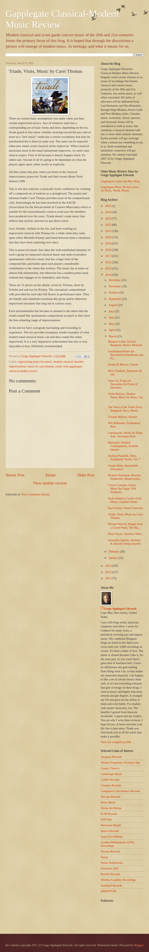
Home (51, 475)
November (115, 286)
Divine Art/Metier (111, 808)
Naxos (104, 857)
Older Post (85, 475)
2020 (108, 237)
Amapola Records (111, 756)
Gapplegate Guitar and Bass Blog (120, 181)
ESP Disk (106, 819)
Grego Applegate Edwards (120, 608)
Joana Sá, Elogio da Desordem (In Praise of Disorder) (122, 384)
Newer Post (15, 475)
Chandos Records (111, 785)
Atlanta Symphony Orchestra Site (120, 762)
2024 (108, 212)
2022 (108, 224)
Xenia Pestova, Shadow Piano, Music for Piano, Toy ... (125, 397)
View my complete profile (116, 742)
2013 (108, 565)
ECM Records (109, 813)
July (111, 311)
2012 (108, 572)
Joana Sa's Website (112, 836)
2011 (108, 578)
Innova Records (110, 831)
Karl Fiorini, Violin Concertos (125, 508)
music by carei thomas (41, 366)
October (114, 292)
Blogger (138, 945)
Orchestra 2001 (110, 868)
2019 (108, 243)
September (115, 298)
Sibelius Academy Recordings (118, 879)
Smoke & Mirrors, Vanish (123, 364)
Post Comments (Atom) (35, 494)
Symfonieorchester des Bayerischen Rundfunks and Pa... (125, 355)
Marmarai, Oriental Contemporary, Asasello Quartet (123, 446)
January (114, 557)
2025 (108, 206)
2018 (108, 249)
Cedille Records (110, 779)
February (114, 551)
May (112, 323)
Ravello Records (110, 874)
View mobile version (50, 483)
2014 (108, 274)
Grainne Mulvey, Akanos (122, 416)
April (112, 330)
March (113, 336)
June (112, 317)
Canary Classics (110, 768)
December (115, 280)
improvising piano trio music (35, 361)
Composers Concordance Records (120, 791)
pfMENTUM (108, 891)
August (113, 305)
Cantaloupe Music (111, 774)
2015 (108, 268)
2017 (108, 256)
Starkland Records (111, 885)
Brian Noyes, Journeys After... (125, 533)
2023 (108, 218)
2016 (108, 262)
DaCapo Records (110, 796)
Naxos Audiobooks (112, 862)
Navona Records (110, 851)
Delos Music (108, 802)
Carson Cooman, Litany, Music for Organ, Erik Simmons (122, 489)
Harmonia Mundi (111, 825)
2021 (108, 231)
